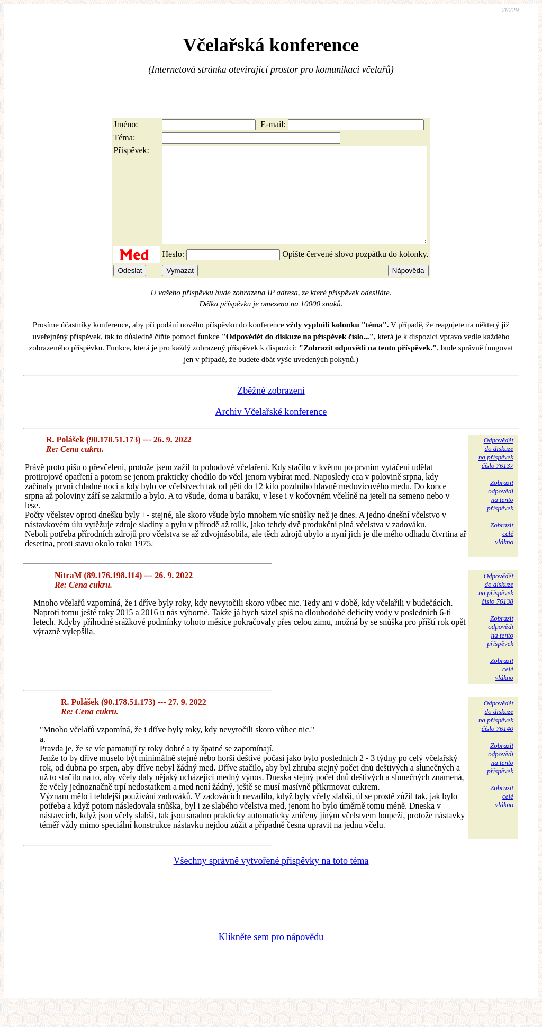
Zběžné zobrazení (270, 409)
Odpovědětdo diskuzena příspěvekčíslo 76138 (495, 607)
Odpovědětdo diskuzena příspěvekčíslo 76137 (495, 472)
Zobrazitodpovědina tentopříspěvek (500, 514)
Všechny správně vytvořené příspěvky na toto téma (271, 879)
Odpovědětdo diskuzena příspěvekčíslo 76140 (495, 734)
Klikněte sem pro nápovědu (271, 956)
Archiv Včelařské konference (271, 431)
